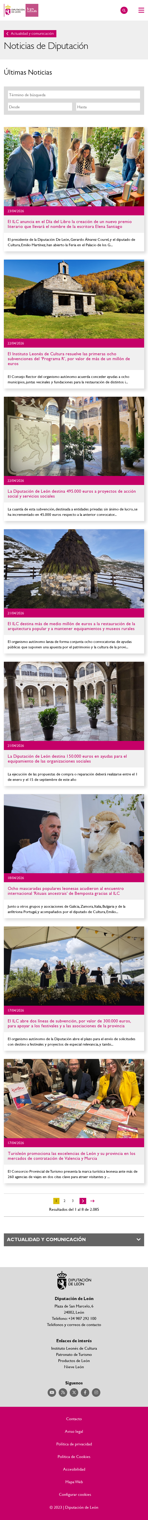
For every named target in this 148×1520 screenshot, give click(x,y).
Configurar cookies (75, 1494)
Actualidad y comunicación (32, 34)
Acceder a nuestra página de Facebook (85, 1392)
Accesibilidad (74, 1469)
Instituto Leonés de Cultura (74, 1348)
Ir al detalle (74, 166)
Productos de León (74, 1360)
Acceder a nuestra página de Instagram (96, 1392)
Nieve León (74, 1366)
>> (92, 1201)
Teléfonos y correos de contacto (74, 1324)
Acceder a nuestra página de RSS (63, 1392)
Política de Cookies (74, 1456)
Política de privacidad (74, 1444)
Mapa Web (74, 1482)
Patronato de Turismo (74, 1354)
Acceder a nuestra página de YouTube (52, 1392)
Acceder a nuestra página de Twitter (74, 1392)
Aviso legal (74, 1431)
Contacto (74, 1419)
